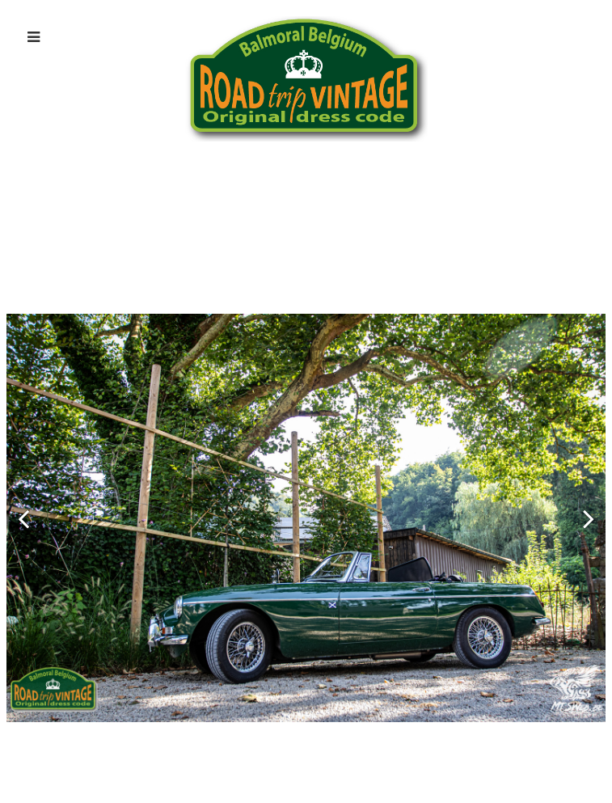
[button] (23, 518)
